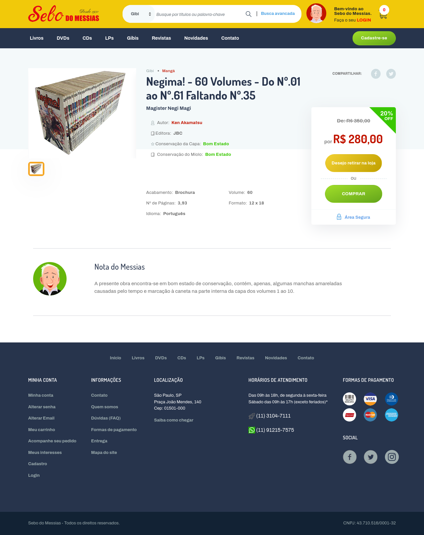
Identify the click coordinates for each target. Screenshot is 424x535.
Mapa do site (104, 452)
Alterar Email (41, 418)
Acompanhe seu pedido (52, 441)
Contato (230, 38)
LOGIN (364, 20)
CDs (87, 38)
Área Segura (353, 217)
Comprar (353, 194)
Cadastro (37, 464)
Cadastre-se (374, 38)
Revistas (161, 38)
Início (115, 358)
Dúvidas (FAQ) (106, 418)
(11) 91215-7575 (271, 430)
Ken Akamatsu (187, 122)
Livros (36, 38)
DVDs (63, 38)
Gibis (132, 38)
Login (34, 475)
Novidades (196, 38)
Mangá (168, 71)
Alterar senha (42, 407)
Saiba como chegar (173, 420)
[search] (200, 14)
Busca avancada (278, 13)
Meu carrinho (41, 429)
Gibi (150, 71)
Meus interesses (45, 452)
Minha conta (40, 395)
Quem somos (104, 407)
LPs (109, 38)
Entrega (99, 441)
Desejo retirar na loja (354, 163)
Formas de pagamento (114, 429)
